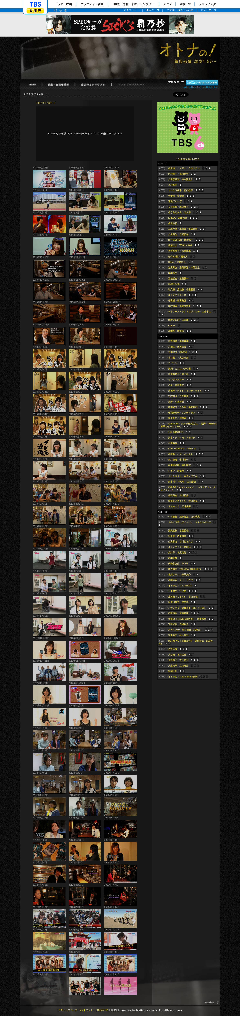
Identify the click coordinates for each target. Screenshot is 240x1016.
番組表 (35, 10)
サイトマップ (86, 1010)
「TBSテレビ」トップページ (35, 4)
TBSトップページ (68, 1010)
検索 (64, 10)
